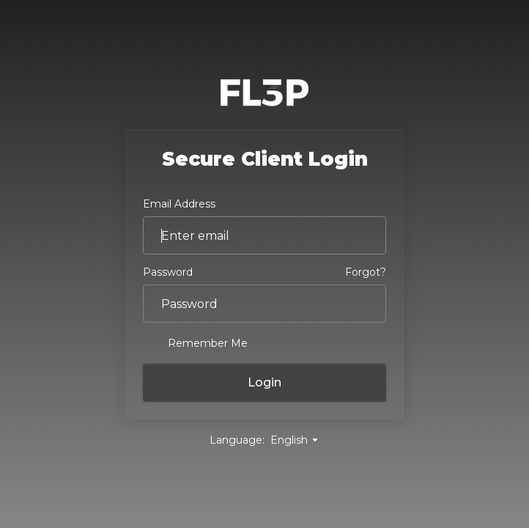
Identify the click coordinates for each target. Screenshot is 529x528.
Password (168, 272)
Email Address (179, 203)
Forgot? (365, 272)
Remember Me (195, 343)
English (294, 440)
